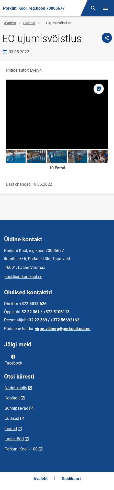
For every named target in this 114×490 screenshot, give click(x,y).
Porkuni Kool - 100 (21, 449)
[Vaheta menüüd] (105, 8)
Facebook (13, 359)
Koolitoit (12, 398)
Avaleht (10, 23)
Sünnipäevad (16, 408)
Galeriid (29, 23)
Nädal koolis (16, 387)
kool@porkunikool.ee (23, 276)
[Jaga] (107, 38)
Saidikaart (71, 478)
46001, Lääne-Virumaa (25, 267)
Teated (11, 428)
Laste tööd (14, 438)
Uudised (12, 418)
